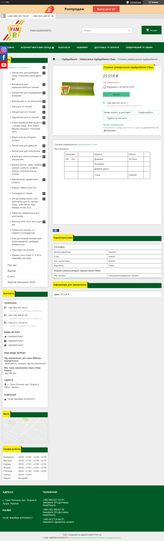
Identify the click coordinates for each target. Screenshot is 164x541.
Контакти (64, 47)
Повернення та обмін (139, 47)
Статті (11, 276)
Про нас (12, 265)
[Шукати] (129, 30)
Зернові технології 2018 (21, 282)
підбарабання (84, 144)
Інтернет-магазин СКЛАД (36, 47)
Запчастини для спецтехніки (26, 151)
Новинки (82, 47)
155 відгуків (135, 2)
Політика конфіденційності (108, 538)
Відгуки (12, 270)
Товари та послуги (18, 67)
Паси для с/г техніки (22, 106)
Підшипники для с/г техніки (25, 117)
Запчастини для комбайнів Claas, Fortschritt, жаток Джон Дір (26, 75)
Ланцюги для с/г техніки (23, 112)
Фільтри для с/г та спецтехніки (27, 101)
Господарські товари (22, 193)
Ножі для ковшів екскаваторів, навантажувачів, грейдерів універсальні (27, 241)
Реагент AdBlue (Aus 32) (24, 187)
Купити (116, 94)
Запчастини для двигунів (24, 145)
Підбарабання (69, 59)
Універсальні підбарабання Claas (97, 59)
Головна (8, 47)
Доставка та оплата (106, 47)
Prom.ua (97, 535)
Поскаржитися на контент (83, 538)
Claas (94, 144)
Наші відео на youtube (23, 250)
